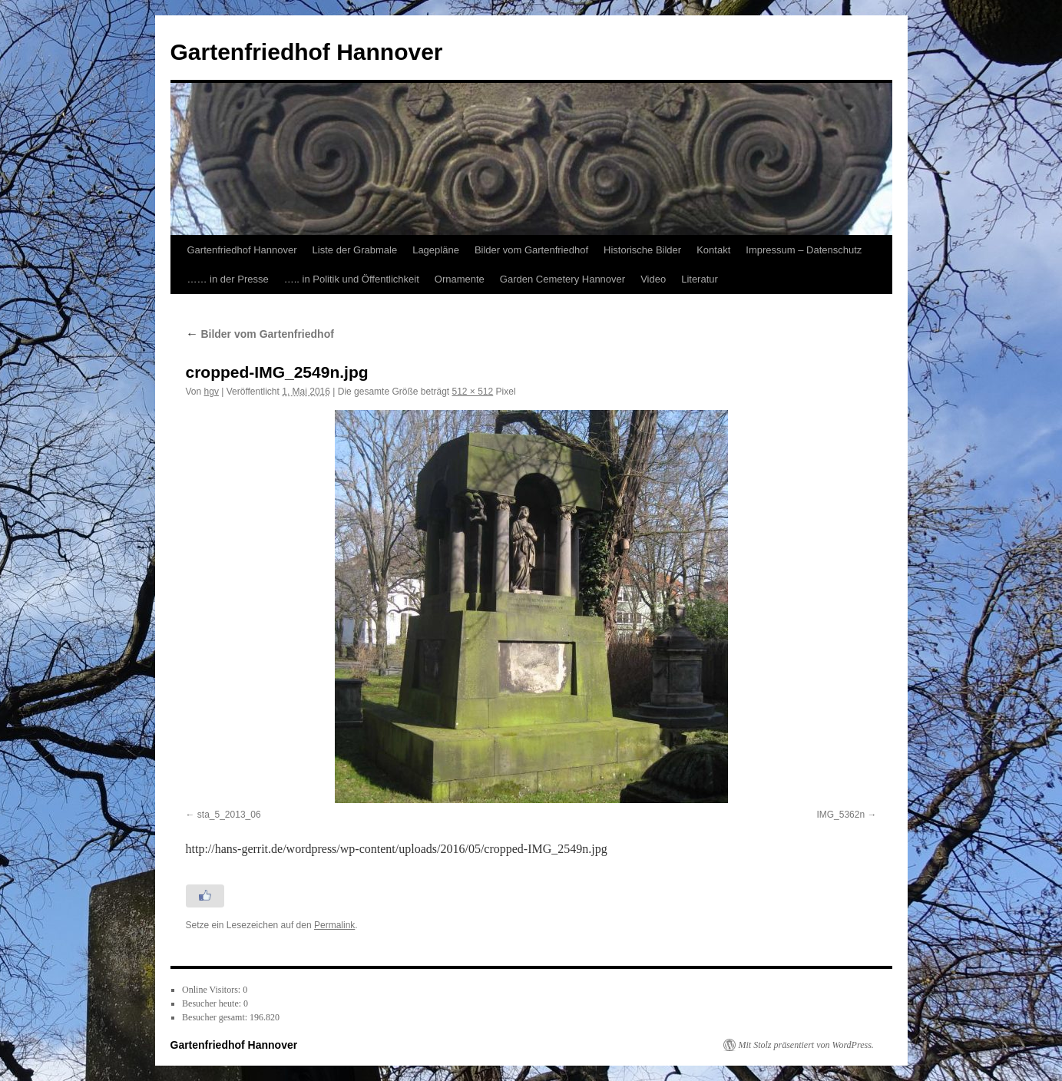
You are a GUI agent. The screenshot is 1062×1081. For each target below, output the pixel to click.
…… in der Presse (228, 279)
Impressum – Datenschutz (804, 250)
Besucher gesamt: (216, 1017)
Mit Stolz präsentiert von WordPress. (806, 1045)
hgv (211, 391)
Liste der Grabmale (355, 250)
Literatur (699, 279)
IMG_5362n (840, 814)
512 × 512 (473, 391)
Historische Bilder (642, 250)
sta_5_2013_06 (229, 814)
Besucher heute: (212, 1003)
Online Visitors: (212, 989)
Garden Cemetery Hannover (562, 279)
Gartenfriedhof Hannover (306, 51)
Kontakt (713, 250)
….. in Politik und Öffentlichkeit (351, 279)
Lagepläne (435, 250)
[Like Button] (205, 895)
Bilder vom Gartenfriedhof (531, 250)
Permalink (334, 925)
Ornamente (460, 279)
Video (653, 279)
